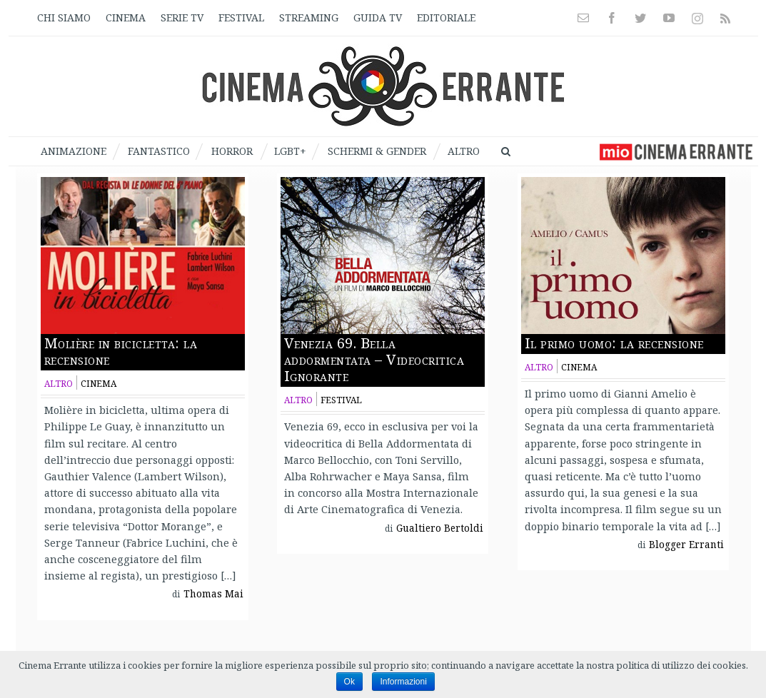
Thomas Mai (213, 593)
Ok (349, 682)
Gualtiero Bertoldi (439, 528)
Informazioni (403, 682)
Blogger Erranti (686, 544)
